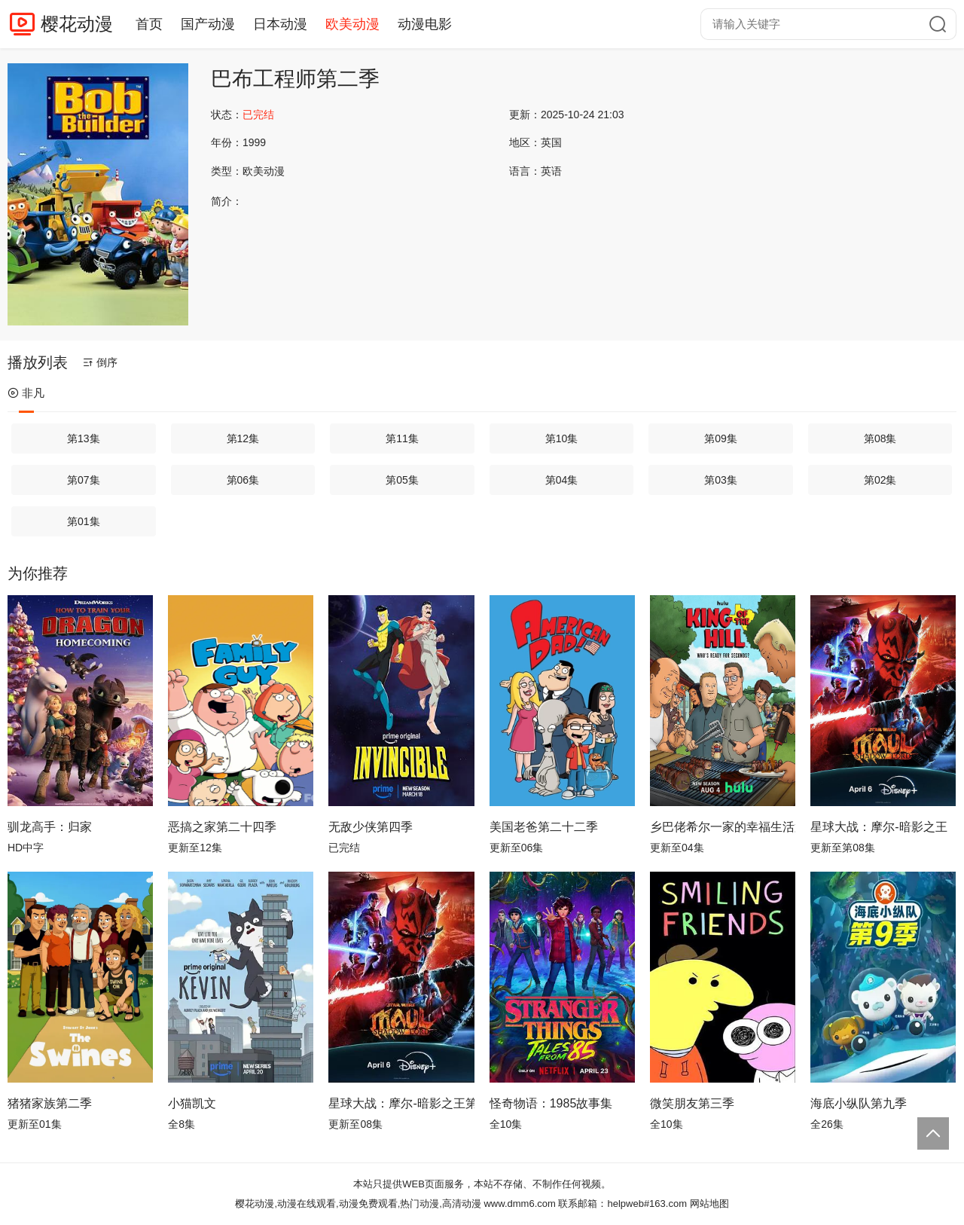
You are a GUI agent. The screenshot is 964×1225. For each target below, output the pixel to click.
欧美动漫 (352, 24)
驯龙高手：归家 (50, 826)
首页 (149, 24)
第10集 (561, 438)
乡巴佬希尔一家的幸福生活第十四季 (722, 826)
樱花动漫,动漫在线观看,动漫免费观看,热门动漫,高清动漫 (357, 1203)
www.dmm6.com (519, 1203)
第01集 (83, 521)
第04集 (561, 480)
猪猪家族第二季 (50, 1103)
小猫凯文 (192, 1103)
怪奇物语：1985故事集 (551, 1103)
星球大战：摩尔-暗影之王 (878, 826)
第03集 (720, 480)
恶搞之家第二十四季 (222, 826)
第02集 (880, 480)
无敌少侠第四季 (370, 826)
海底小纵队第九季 (858, 1103)
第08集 (880, 438)
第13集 (83, 438)
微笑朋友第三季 (692, 1103)
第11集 (402, 438)
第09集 (720, 438)
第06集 (243, 480)
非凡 (26, 392)
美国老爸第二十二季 (544, 826)
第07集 (83, 480)
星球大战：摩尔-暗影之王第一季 (401, 1103)
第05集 (402, 480)
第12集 (243, 438)
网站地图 (709, 1203)
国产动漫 (208, 24)
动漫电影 (425, 24)
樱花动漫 (77, 24)
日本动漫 (280, 24)
